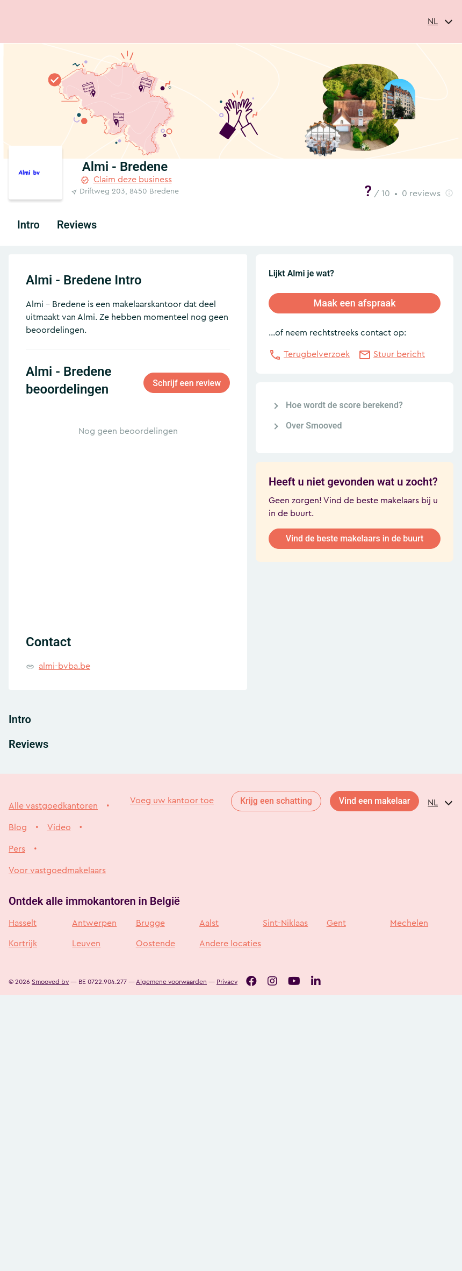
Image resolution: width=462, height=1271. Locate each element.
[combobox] (440, 21)
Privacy (226, 982)
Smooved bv (50, 982)
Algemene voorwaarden (171, 982)
